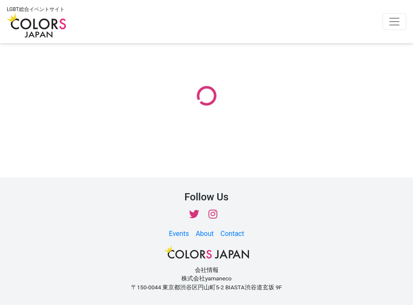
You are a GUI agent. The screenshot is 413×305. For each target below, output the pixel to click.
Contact (232, 234)
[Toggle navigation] (394, 21)
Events (179, 234)
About (205, 234)
